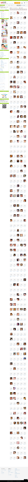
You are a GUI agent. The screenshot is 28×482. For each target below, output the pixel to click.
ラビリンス (2, 473)
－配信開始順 (1, 62)
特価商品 (1, 57)
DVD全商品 (1, 52)
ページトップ (25, 479)
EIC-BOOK (2, 472)
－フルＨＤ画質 (2, 67)
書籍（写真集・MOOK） (3, 55)
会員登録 (9, 471)
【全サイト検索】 (23, 5)
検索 (18, 5)
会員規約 (16, 472)
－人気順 (1, 60)
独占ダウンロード (2, 68)
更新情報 (1, 11)
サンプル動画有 (2, 89)
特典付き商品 (1, 56)
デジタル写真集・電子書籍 (10, 3)
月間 (3, 15)
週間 (1, 15)
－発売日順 (1, 61)
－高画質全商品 (2, 66)
